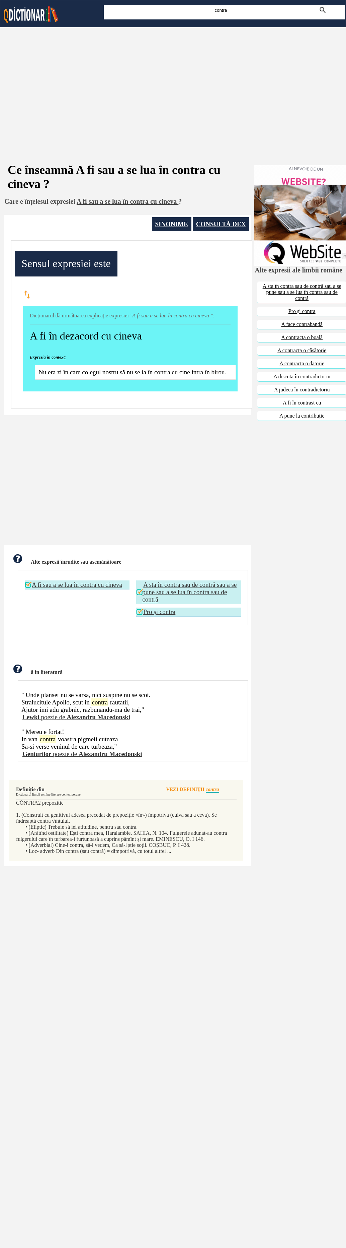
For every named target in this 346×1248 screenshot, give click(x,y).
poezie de (76, 717)
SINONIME (171, 224)
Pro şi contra (159, 611)
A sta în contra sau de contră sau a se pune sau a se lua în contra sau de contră (189, 592)
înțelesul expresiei (50, 201)
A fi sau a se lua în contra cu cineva (77, 584)
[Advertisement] (173, 86)
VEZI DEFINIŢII (192, 790)
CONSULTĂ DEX (221, 224)
